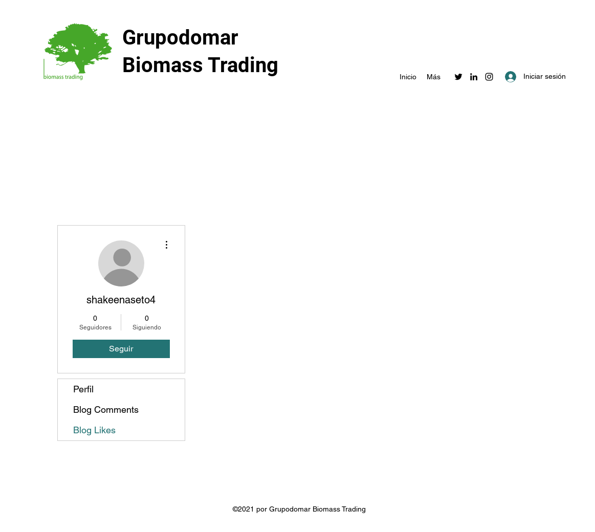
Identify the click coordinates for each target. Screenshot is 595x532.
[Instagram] (489, 77)
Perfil (83, 389)
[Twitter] (458, 77)
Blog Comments (106, 409)
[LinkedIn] (474, 77)
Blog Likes (94, 430)
